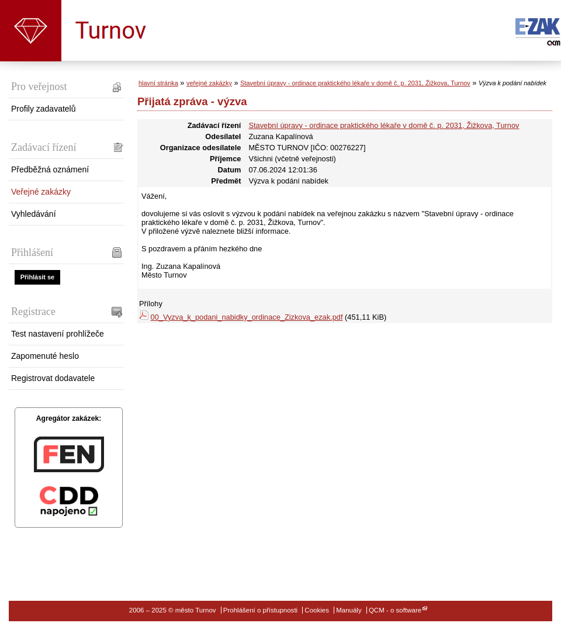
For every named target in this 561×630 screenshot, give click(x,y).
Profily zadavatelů (43, 108)
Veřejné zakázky (41, 191)
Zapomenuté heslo (45, 356)
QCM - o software (395, 610)
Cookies (316, 610)
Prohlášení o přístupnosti (260, 610)
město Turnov (30, 30)
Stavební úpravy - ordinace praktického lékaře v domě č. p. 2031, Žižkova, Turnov (355, 82)
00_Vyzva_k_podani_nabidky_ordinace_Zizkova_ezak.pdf (247, 317)
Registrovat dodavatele (53, 378)
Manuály (349, 610)
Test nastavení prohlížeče (57, 333)
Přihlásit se (37, 277)
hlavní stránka (158, 82)
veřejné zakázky (209, 82)
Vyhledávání (33, 214)
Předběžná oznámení (50, 169)
